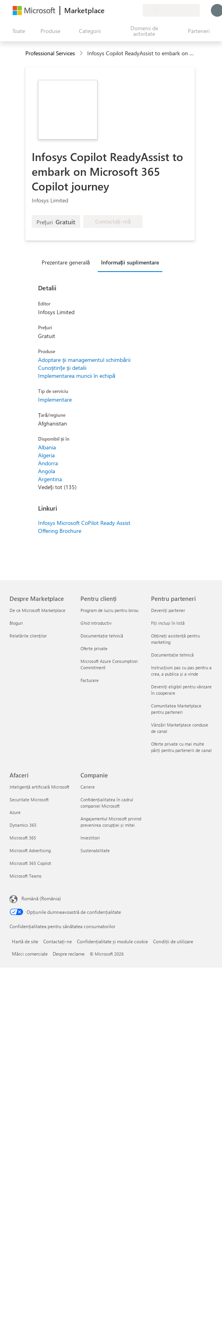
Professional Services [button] (50, 53)
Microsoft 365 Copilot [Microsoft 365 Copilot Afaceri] (30, 863)
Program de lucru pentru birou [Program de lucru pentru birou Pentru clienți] (109, 610)
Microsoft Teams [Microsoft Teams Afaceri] (26, 876)
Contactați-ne (57, 941)
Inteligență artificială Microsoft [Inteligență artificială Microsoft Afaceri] (39, 787)
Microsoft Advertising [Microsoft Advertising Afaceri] (30, 850)
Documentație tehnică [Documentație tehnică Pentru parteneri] (172, 655)
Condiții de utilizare (173, 941)
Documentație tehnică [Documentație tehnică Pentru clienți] (101, 636)
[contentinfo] (82, 53)
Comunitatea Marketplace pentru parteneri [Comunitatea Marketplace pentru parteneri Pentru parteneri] (176, 709)
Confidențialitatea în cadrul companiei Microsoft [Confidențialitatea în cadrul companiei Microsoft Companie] (106, 803)
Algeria (46, 455)
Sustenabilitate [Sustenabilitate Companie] (95, 850)
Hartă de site (25, 941)
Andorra (48, 463)
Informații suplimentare (130, 262)
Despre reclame (68, 953)
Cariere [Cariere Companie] (87, 787)
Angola (46, 471)
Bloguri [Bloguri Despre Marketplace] (16, 623)
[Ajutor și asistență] (117, 10)
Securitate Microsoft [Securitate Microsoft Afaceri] (29, 799)
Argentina (50, 479)
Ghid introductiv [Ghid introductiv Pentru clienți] (95, 623)
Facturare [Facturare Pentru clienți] (89, 680)
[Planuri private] (136, 10)
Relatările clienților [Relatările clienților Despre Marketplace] (28, 636)
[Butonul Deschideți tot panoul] (17, 31)
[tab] (68, 262)
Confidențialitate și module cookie (112, 941)
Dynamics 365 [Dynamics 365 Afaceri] (23, 825)
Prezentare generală (66, 262)
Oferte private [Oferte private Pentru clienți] (93, 648)
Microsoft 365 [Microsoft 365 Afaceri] (23, 838)
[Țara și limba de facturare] (171, 10)
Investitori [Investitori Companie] (90, 838)
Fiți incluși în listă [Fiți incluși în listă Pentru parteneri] (168, 623)
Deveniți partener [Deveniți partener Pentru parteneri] (168, 610)
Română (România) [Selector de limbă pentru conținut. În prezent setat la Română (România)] (41, 898)
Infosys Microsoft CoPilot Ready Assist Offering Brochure (84, 526)
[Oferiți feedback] (108, 10)
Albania (47, 447)
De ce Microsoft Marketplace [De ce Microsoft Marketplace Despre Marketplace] (37, 610)
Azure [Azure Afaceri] (15, 812)
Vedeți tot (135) (57, 487)
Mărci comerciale (30, 953)
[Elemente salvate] (127, 10)
